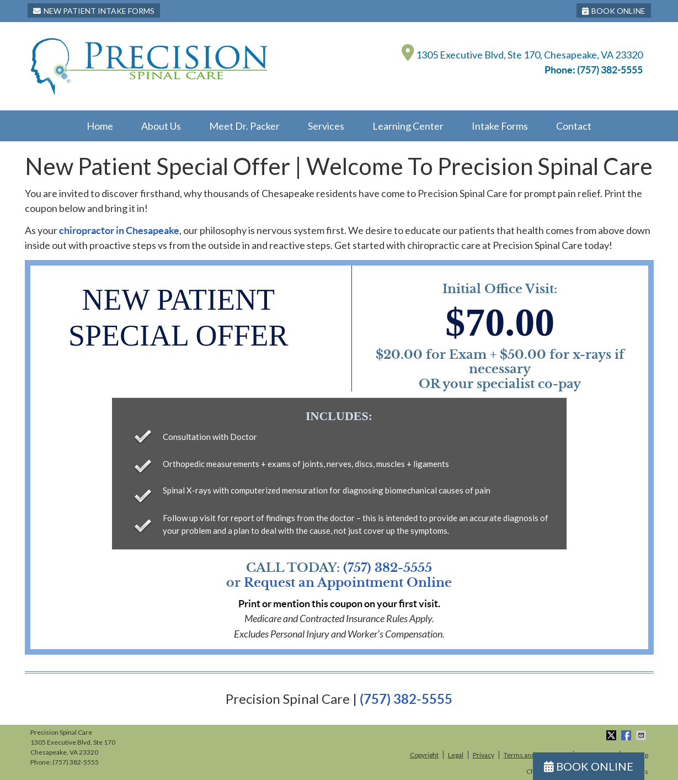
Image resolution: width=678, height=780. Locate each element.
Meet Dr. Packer (244, 126)
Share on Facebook (627, 735)
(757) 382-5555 (610, 70)
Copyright (424, 755)
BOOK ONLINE (613, 10)
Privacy (483, 755)
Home (100, 126)
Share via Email (642, 735)
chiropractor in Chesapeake (119, 230)
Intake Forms (500, 126)
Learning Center (408, 126)
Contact (573, 126)
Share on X (612, 735)
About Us (161, 126)
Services (326, 126)
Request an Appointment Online (348, 582)
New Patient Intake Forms (93, 10)
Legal (455, 755)
